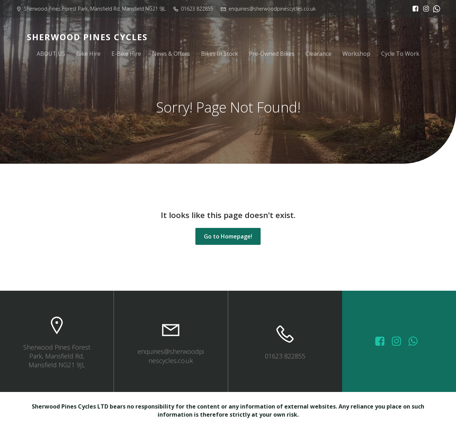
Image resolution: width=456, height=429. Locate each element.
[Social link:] (435, 9)
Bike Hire (88, 54)
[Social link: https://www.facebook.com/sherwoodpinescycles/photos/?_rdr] (382, 341)
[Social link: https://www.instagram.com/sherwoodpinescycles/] (424, 9)
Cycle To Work (400, 54)
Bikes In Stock (219, 54)
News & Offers (171, 54)
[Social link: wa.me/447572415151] (415, 341)
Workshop (356, 54)
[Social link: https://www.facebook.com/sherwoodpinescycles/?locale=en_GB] (413, 9)
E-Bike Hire (126, 54)
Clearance (318, 54)
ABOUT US (51, 54)
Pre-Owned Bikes (271, 54)
